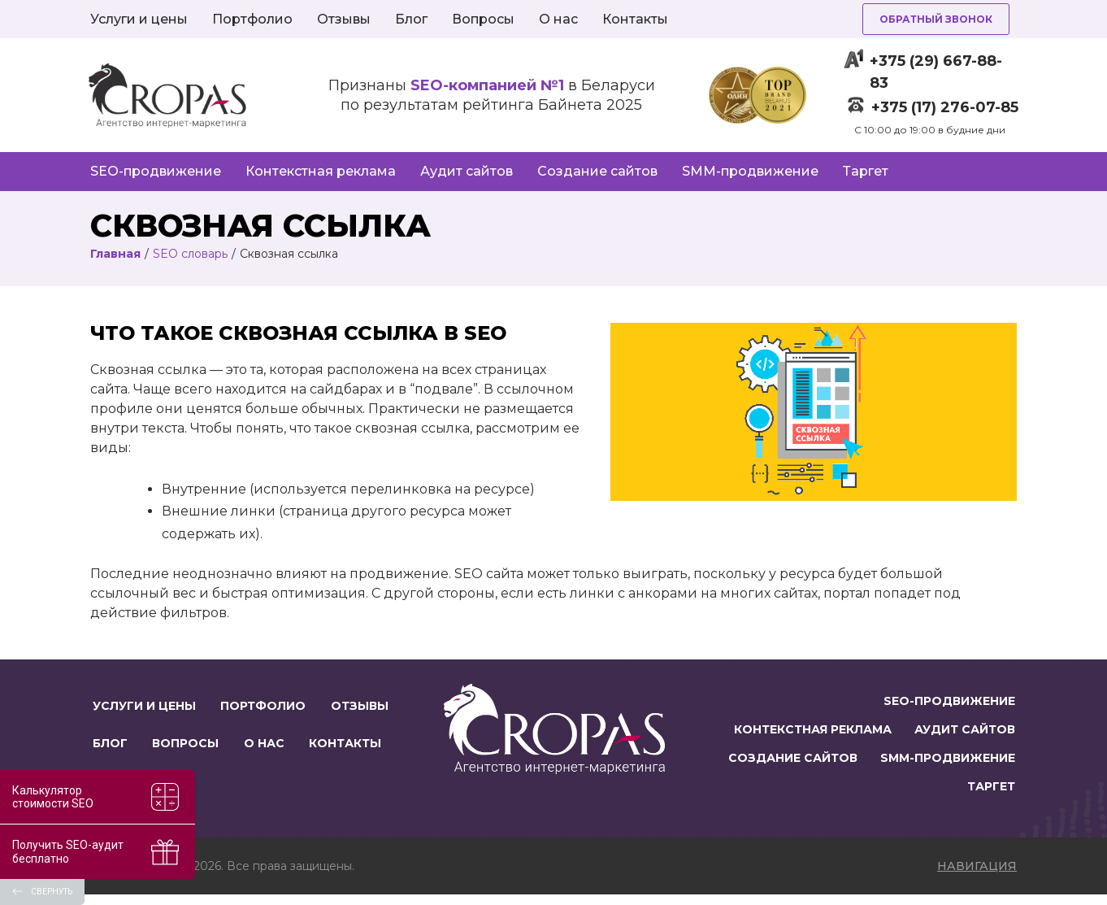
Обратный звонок (935, 19)
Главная (115, 253)
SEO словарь (190, 253)
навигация (977, 876)
